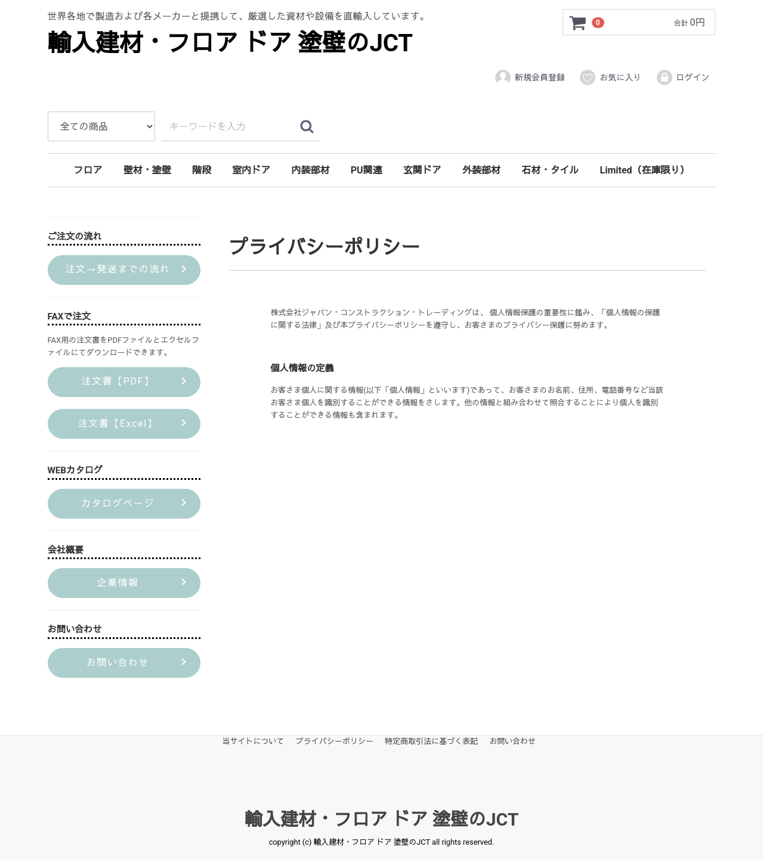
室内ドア (251, 170)
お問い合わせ (512, 741)
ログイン (683, 77)
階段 (201, 170)
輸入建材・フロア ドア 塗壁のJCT (230, 43)
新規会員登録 (529, 77)
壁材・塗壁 (147, 170)
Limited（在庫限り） (645, 170)
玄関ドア (422, 170)
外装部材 (481, 170)
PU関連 (366, 170)
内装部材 (310, 170)
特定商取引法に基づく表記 (431, 741)
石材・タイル (550, 170)
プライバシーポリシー (334, 741)
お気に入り (610, 77)
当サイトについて (254, 741)
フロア (87, 170)
